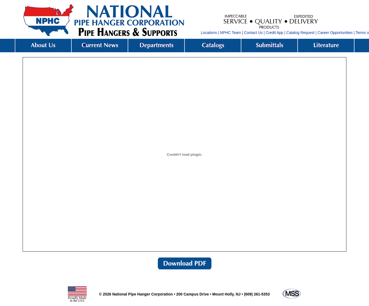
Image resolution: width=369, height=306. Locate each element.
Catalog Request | (301, 32)
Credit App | (276, 32)
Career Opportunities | (336, 32)
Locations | (210, 32)
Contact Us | (254, 32)
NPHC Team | (231, 32)
